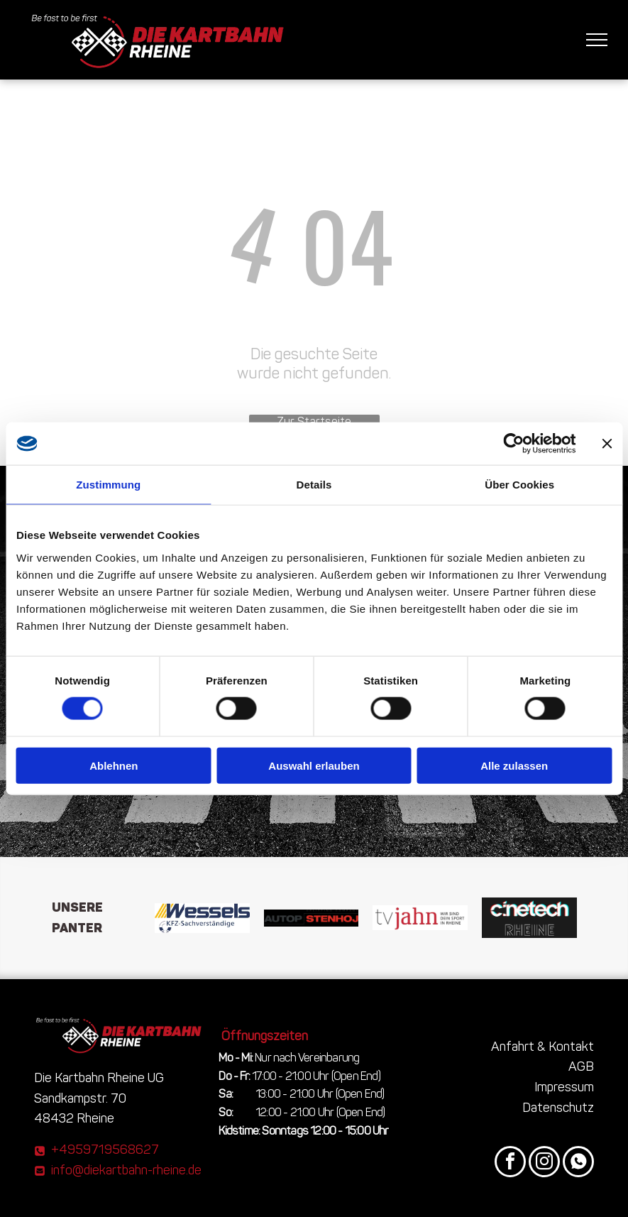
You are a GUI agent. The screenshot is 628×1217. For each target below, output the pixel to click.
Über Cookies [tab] (519, 485)
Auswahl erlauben (313, 765)
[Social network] (578, 1163)
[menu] (596, 39)
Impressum (564, 1087)
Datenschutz (558, 1107)
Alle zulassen (514, 765)
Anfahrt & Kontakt (542, 1046)
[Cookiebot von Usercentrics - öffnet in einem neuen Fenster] (513, 443)
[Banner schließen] (607, 444)
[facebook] (510, 1163)
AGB (581, 1066)
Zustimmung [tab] (108, 485)
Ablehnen (113, 765)
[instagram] (544, 1163)
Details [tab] (314, 485)
